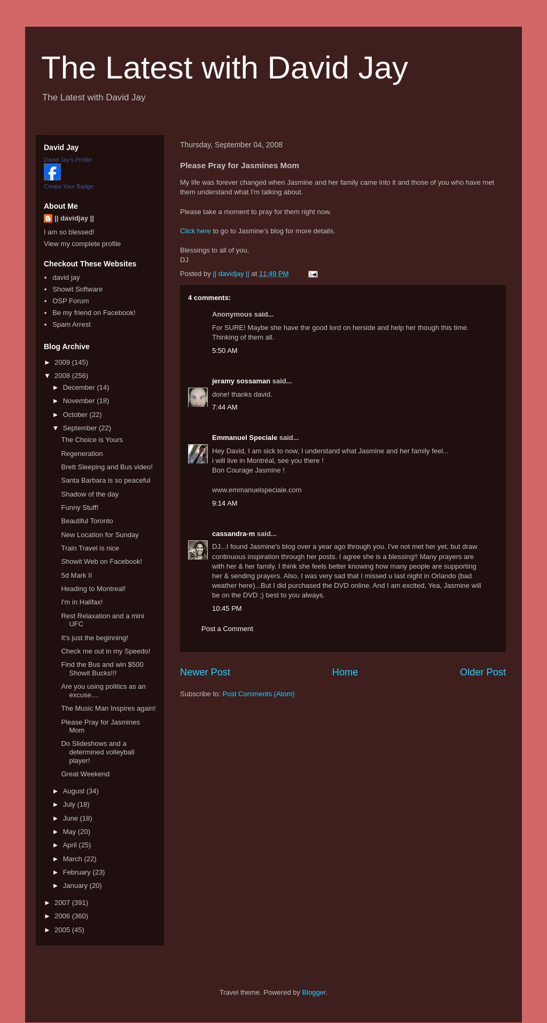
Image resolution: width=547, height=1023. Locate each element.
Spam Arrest (71, 324)
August (75, 791)
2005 (63, 930)
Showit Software (77, 289)
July (70, 804)
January (76, 886)
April (71, 845)
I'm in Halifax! (82, 602)
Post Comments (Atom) (259, 694)
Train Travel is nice (90, 548)
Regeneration (82, 454)
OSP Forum (70, 301)
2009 (63, 362)
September (81, 428)
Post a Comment (227, 629)
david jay (66, 277)
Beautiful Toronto (87, 521)
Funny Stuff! (79, 507)
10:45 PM (227, 608)
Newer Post (205, 672)
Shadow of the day (90, 494)
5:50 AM (225, 351)
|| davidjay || (74, 218)
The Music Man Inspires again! (108, 708)
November (80, 401)
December (80, 387)
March (73, 859)
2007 (63, 903)
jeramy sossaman (241, 381)
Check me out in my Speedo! (105, 651)
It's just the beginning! (94, 638)
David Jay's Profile (68, 159)
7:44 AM (225, 407)
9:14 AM (225, 503)
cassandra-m (233, 534)
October (76, 415)
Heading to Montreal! (93, 589)
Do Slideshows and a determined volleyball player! (97, 751)
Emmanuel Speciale (244, 438)
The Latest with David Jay (224, 67)
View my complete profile (82, 244)
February (78, 872)
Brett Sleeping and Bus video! (106, 467)
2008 (63, 376)
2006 (63, 916)
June (71, 818)
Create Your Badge (68, 186)
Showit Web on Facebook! (101, 561)
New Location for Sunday (99, 535)
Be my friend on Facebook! (93, 313)
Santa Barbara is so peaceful (105, 480)
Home (345, 672)
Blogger (314, 992)
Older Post (483, 672)
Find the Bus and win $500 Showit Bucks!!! (102, 668)
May (70, 832)
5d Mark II (76, 575)
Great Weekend (85, 774)
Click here (195, 231)
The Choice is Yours (92, 440)
